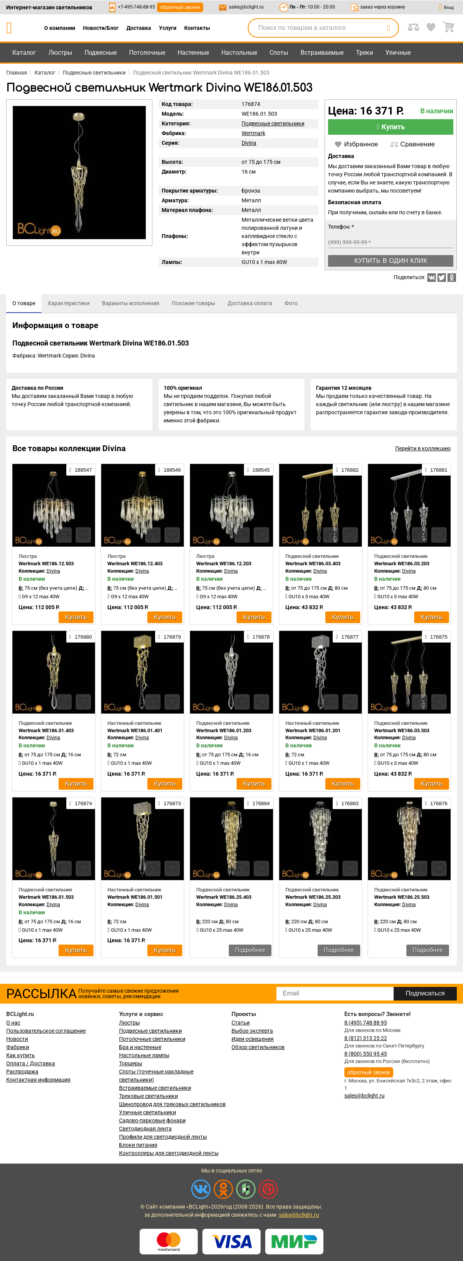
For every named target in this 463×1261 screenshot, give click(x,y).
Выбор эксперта (252, 1031)
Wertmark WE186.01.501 (134, 899)
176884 (258, 805)
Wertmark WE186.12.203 (223, 565)
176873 (169, 805)
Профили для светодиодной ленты (163, 1137)
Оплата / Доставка (30, 1063)
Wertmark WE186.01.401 (134, 732)
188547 (80, 472)
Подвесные (101, 52)
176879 (169, 638)
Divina (249, 143)
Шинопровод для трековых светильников (172, 1104)
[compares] (64, 537)
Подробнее (250, 951)
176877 (347, 638)
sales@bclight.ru (246, 7)
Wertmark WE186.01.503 (46, 899)
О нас (13, 1023)
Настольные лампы (144, 1055)
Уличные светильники (147, 1112)
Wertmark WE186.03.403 (312, 565)
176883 (347, 805)
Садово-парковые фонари (152, 1120)
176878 (258, 638)
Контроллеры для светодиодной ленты (169, 1153)
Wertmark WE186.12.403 (134, 565)
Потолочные (147, 52)
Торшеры (130, 1063)
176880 (80, 638)
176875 (436, 638)
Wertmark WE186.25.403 (223, 899)
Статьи (241, 1023)
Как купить (20, 1055)
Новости (17, 1039)
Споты (279, 52)
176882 (347, 472)
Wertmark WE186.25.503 (401, 899)
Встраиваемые (322, 52)
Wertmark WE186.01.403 (46, 732)
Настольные (239, 52)
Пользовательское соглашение (46, 1031)
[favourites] (83, 537)
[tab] (23, 303)
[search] (388, 28)
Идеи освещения (253, 1039)
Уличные (398, 52)
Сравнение (412, 144)
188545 (258, 472)
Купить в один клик (390, 260)
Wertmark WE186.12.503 (46, 565)
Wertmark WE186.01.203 (223, 732)
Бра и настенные (140, 1047)
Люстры (60, 52)
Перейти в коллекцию (423, 450)
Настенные (193, 52)
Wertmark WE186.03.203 (401, 565)
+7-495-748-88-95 (136, 7)
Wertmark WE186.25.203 (312, 899)
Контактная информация (38, 1080)
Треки (364, 52)
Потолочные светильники (152, 1039)
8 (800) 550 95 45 (365, 1054)
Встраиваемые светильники (155, 1088)
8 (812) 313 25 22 (365, 1038)
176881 (436, 472)
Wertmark (253, 133)
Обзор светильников (258, 1047)
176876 (436, 805)
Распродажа (22, 1071)
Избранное (356, 144)
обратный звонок (180, 7)
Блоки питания (138, 1145)
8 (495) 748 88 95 (365, 1023)
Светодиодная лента (145, 1129)
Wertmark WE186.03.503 (401, 732)
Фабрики (17, 1047)
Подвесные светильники (273, 123)
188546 (169, 472)
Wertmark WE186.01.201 (312, 732)
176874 (80, 805)
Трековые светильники (148, 1096)
